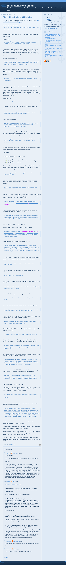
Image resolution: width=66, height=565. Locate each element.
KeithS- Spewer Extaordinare (52, 34)
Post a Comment (9, 555)
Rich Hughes (16, 453)
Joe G (14, 481)
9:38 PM (8, 481)
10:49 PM (9, 549)
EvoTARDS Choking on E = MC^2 (53, 51)
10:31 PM (9, 541)
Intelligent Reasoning (20, 5)
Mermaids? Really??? (50, 38)
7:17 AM (13, 444)
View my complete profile (51, 28)
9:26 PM (8, 453)
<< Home (6, 557)
